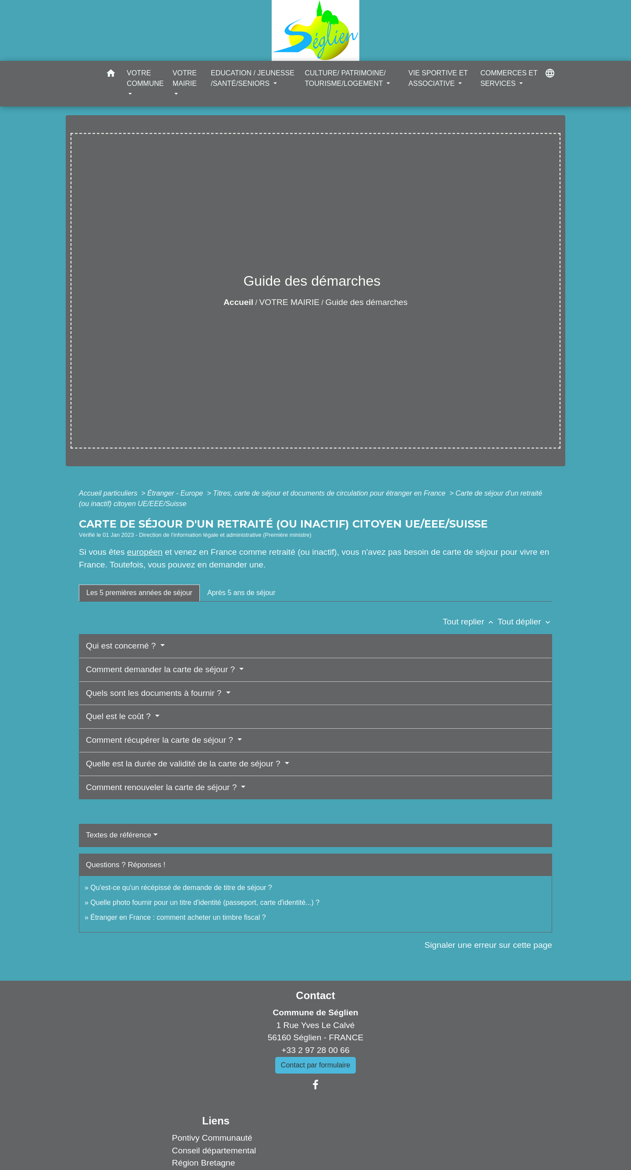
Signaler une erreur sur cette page (488, 945)
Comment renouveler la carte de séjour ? (162, 787)
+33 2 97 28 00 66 (315, 1050)
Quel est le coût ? (119, 716)
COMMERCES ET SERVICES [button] (508, 78)
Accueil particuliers (109, 493)
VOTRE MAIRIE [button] (185, 78)
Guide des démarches (366, 302)
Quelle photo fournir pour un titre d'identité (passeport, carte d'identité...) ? (204, 902)
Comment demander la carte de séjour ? (161, 669)
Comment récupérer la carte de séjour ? (160, 740)
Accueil (238, 302)
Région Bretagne (203, 1162)
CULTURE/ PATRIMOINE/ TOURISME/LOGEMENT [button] (345, 78)
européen (145, 552)
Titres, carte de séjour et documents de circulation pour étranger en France (330, 493)
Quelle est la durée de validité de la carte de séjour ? (184, 763)
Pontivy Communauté (212, 1137)
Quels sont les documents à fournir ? (155, 693)
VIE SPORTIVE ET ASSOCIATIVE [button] (438, 78)
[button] (111, 74)
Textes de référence (118, 835)
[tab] (139, 593)
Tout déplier (524, 621)
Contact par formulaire (315, 1065)
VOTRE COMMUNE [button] (145, 78)
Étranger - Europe (176, 493)
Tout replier (470, 621)
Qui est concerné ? (122, 645)
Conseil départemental (214, 1150)
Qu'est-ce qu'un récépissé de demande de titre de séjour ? (181, 887)
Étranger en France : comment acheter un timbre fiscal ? (178, 917)
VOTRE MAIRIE (289, 302)
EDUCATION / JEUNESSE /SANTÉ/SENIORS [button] (252, 78)
